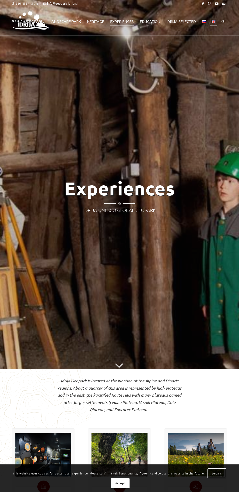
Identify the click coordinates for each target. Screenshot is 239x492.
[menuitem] (35, 21)
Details (217, 473)
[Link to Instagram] (209, 3)
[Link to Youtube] (216, 3)
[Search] (223, 21)
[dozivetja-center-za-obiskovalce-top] (43, 454)
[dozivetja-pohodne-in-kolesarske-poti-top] (196, 455)
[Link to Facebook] (202, 3)
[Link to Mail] (223, 3)
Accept (120, 483)
